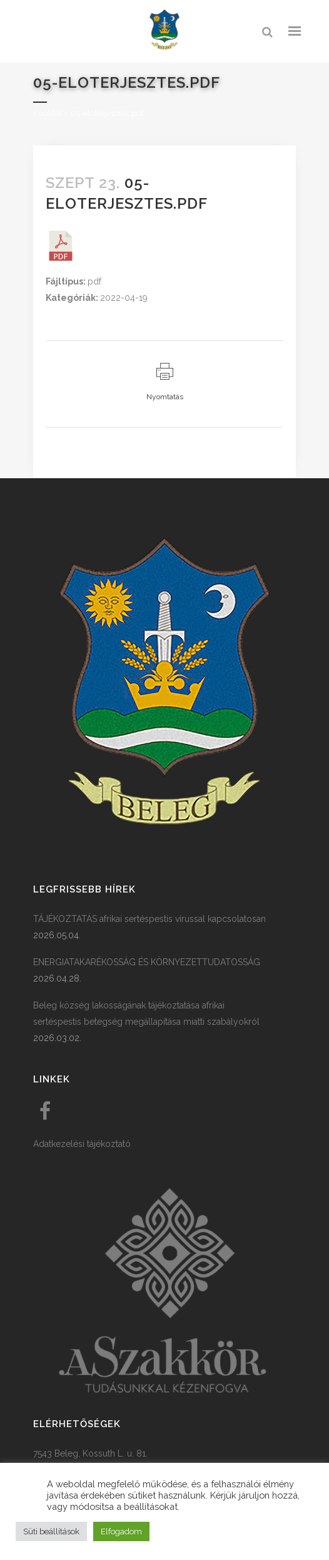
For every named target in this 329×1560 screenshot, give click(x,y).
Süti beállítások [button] (51, 1531)
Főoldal (47, 113)
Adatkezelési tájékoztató (82, 1144)
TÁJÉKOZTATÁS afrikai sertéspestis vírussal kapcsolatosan (149, 919)
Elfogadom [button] (121, 1531)
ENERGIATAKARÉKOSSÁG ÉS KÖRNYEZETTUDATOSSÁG (146, 962)
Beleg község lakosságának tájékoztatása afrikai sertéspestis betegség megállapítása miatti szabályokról (146, 1013)
